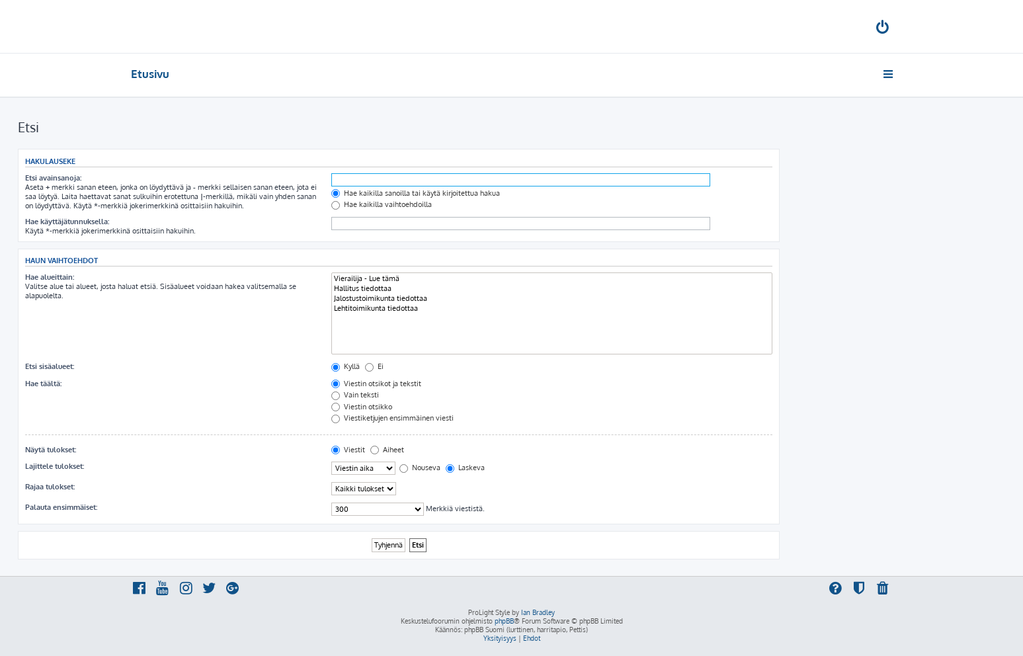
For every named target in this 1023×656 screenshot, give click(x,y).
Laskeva (465, 467)
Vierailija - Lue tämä (552, 279)
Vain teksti (355, 394)
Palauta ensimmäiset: (61, 507)
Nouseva (419, 467)
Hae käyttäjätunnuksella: (67, 221)
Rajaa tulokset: (50, 486)
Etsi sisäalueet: (49, 366)
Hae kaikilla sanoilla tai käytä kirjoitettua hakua (415, 193)
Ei (374, 366)
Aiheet (387, 449)
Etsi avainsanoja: (53, 178)
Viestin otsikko (361, 406)
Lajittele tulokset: (54, 466)
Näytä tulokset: (50, 449)
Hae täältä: (43, 383)
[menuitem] (883, 29)
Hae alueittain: (49, 277)
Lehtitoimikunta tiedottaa (552, 308)
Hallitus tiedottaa (552, 289)
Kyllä (345, 366)
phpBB (504, 621)
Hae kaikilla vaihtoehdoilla (381, 204)
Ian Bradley (538, 612)
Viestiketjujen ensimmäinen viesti (392, 418)
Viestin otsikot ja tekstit (376, 383)
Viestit (348, 449)
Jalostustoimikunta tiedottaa (552, 299)
